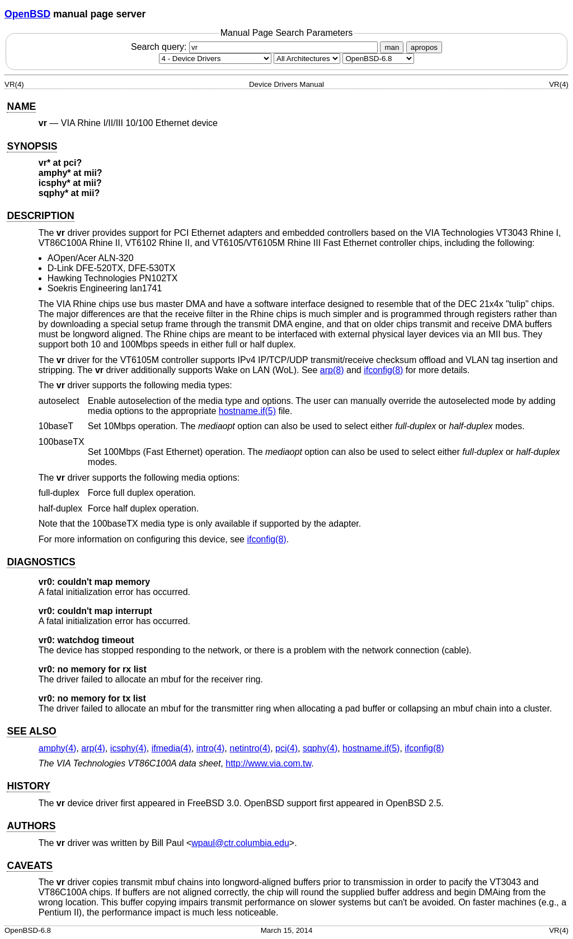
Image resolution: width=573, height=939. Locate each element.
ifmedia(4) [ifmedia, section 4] (171, 748)
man (391, 47)
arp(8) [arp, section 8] (332, 370)
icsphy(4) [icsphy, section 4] (128, 748)
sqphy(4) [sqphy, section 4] (320, 748)
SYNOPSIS (32, 146)
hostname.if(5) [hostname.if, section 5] (247, 411)
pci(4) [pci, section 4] (286, 748)
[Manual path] (378, 58)
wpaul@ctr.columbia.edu (240, 843)
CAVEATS (29, 865)
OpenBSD (27, 14)
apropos (424, 47)
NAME (21, 106)
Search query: (256, 47)
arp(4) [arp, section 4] (93, 748)
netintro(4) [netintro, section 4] (249, 748)
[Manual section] (215, 58)
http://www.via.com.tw (268, 763)
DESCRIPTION (40, 215)
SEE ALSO (31, 731)
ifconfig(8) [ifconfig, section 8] (383, 370)
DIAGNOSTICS (41, 562)
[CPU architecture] (307, 58)
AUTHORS (31, 825)
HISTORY (28, 786)
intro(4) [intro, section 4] (210, 748)
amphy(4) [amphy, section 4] (58, 748)
